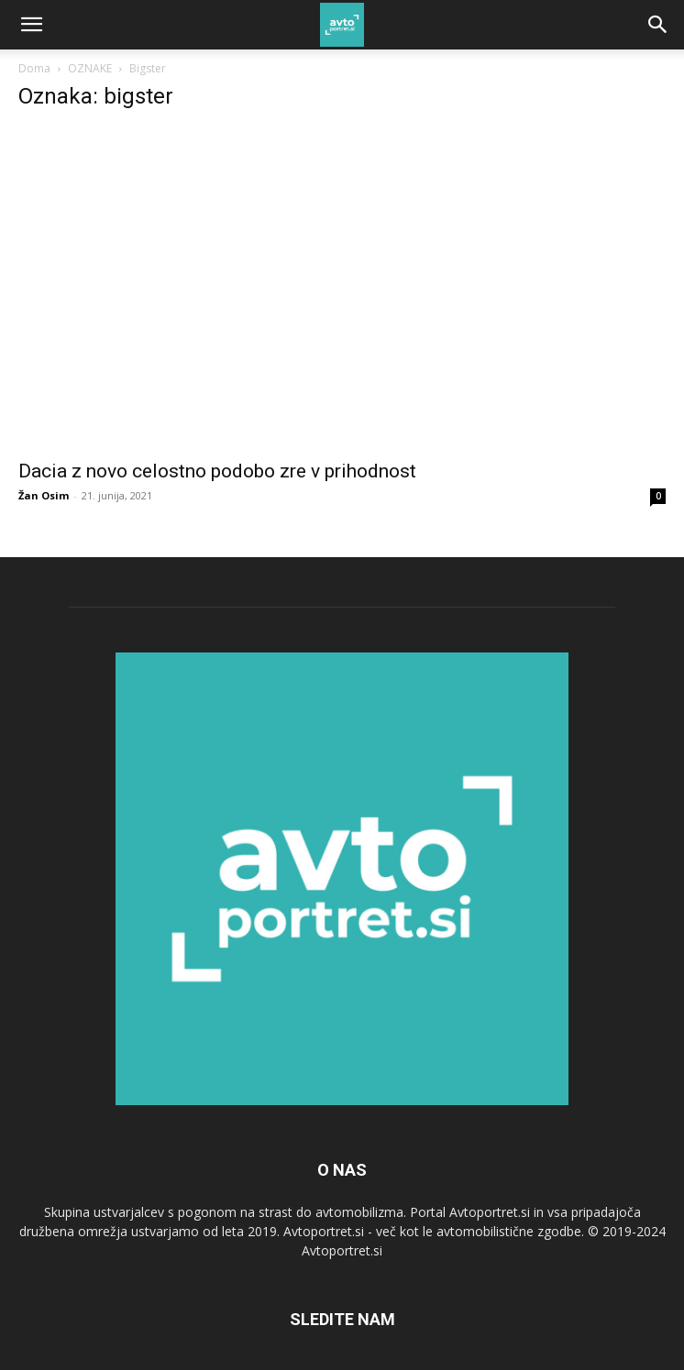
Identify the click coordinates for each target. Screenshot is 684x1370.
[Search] (658, 24)
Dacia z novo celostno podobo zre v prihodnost (217, 471)
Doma (34, 68)
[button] (31, 24)
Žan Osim (43, 495)
